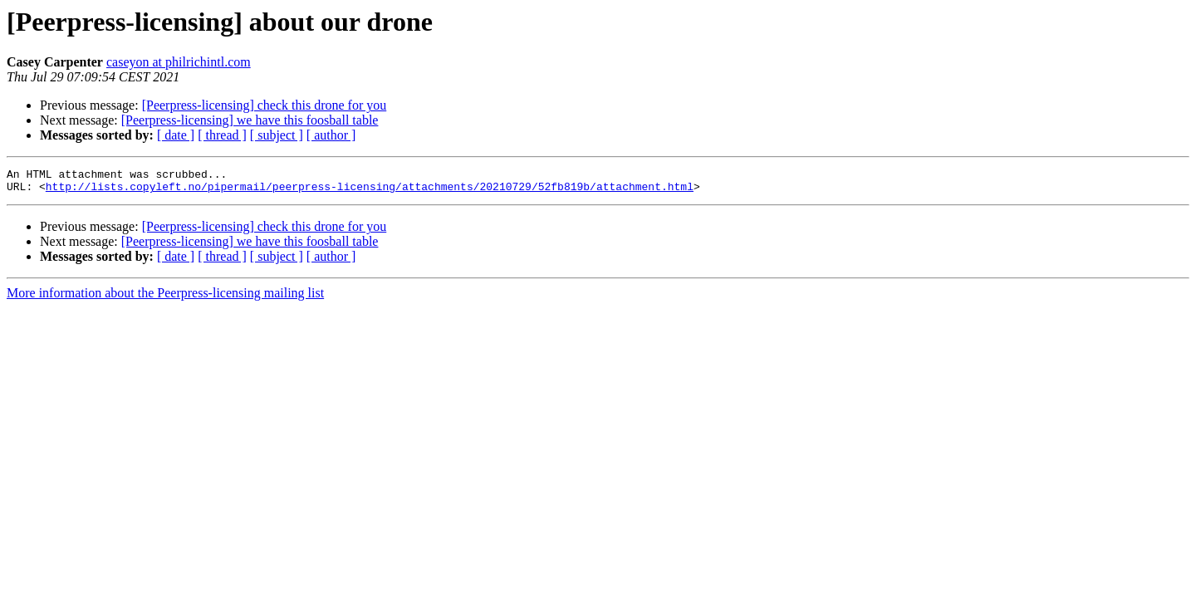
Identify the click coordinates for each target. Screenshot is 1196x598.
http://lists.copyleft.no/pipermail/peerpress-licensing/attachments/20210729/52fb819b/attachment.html (370, 191)
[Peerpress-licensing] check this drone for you (264, 105)
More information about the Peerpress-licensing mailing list (165, 298)
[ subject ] (276, 135)
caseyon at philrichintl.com (178, 62)
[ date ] (175, 135)
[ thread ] (222, 135)
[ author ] (331, 135)
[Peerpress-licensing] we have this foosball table (250, 120)
